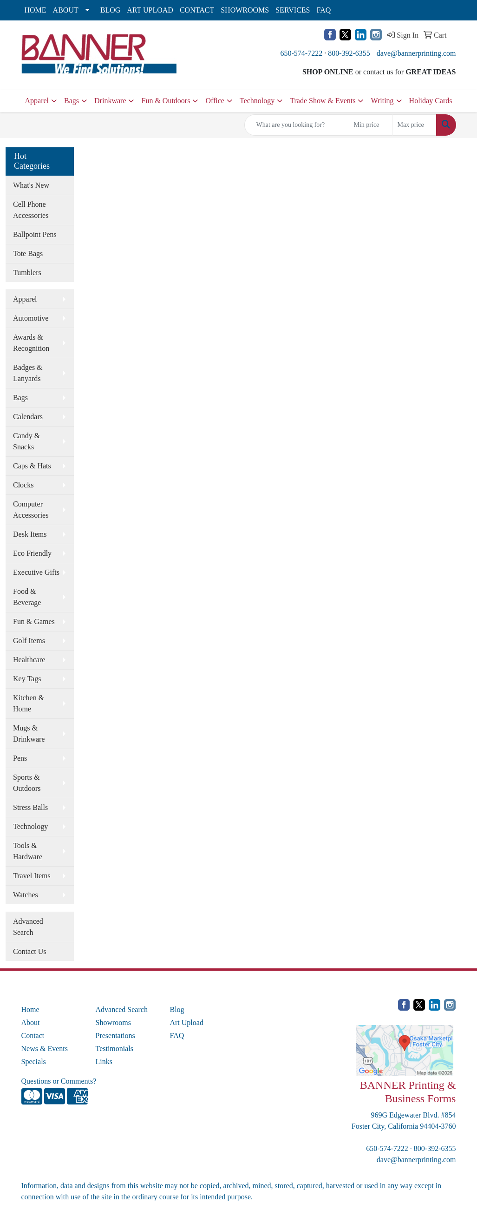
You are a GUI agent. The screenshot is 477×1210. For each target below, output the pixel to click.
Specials (33, 1061)
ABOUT (65, 10)
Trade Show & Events (322, 101)
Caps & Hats (32, 466)
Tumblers (27, 272)
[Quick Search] (296, 125)
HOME (35, 10)
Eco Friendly (32, 553)
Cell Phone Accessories (30, 209)
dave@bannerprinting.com (416, 53)
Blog (177, 1009)
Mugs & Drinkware (29, 733)
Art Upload (186, 1022)
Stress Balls (30, 807)
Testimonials (114, 1048)
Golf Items (29, 640)
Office (214, 101)
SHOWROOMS (245, 10)
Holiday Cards (430, 101)
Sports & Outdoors (27, 782)
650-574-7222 (302, 53)
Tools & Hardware (27, 851)
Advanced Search (28, 926)
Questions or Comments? (59, 1081)
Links (103, 1061)
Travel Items (32, 876)
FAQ (324, 10)
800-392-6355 (349, 53)
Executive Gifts (36, 572)
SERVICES (292, 10)
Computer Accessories (30, 509)
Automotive (30, 318)
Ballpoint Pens (35, 234)
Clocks (23, 485)
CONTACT (197, 10)
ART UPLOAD (150, 10)
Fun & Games (34, 621)
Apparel (37, 101)
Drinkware (110, 101)
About (30, 1022)
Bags (71, 101)
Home (30, 1009)
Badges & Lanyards (28, 372)
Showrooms (113, 1022)
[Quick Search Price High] (414, 125)
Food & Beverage (27, 596)
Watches (25, 895)
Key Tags (27, 679)
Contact (33, 1035)
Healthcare (29, 660)
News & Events (44, 1048)
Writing (382, 101)
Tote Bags (28, 253)
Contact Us (29, 951)
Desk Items (29, 534)
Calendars (28, 417)
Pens (20, 758)
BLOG (110, 10)
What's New (31, 185)
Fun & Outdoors (165, 101)
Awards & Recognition (31, 342)
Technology (257, 101)
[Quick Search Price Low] (371, 125)
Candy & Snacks (26, 441)
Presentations (115, 1035)
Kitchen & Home (28, 703)
